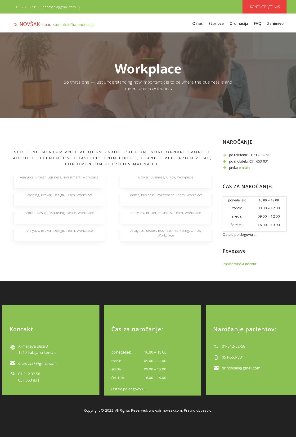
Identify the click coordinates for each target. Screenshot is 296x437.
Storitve (216, 23)
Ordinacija (238, 23)
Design (58, 195)
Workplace (90, 177)
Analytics (26, 177)
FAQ (257, 23)
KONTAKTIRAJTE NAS (265, 7)
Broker (40, 177)
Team (70, 195)
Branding (32, 195)
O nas (197, 23)
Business (54, 177)
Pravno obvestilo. (198, 410)
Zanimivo (275, 23)
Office (170, 177)
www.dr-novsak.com (165, 410)
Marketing (57, 212)
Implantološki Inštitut (239, 263)
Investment (72, 177)
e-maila (244, 167)
